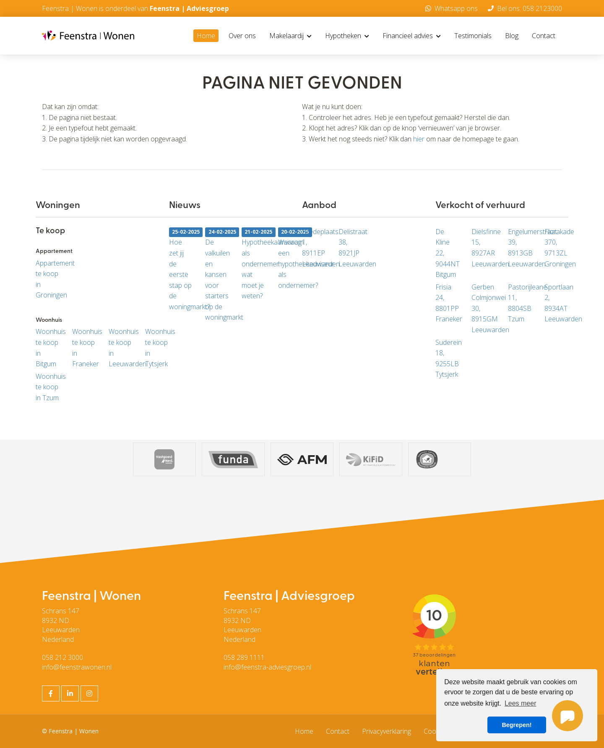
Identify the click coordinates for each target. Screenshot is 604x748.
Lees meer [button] (520, 703)
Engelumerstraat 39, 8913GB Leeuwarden (520, 247)
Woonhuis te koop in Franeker (84, 347)
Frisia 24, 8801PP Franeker (447, 303)
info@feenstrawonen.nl (77, 667)
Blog (511, 35)
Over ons (242, 35)
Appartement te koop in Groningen (48, 279)
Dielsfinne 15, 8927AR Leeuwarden (483, 247)
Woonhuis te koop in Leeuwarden (121, 347)
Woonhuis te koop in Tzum (48, 387)
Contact (543, 35)
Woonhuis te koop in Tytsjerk (157, 347)
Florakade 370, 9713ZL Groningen (556, 247)
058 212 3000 (62, 657)
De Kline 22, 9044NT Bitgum (447, 253)
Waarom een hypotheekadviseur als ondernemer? (290, 258)
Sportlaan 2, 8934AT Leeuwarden (556, 303)
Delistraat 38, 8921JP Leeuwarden (350, 247)
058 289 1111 (244, 657)
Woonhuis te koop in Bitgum (48, 347)
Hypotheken (347, 35)
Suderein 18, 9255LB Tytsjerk (447, 358)
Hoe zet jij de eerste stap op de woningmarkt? (181, 269)
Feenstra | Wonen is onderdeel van (135, 8)
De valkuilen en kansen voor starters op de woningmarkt (217, 274)
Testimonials (473, 35)
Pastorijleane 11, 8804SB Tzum (520, 303)
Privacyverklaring (386, 731)
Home (206, 35)
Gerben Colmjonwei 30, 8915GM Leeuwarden (483, 308)
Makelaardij (290, 35)
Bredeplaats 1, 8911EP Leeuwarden (314, 247)
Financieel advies (412, 35)
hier (418, 138)
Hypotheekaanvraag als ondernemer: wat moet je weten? (254, 263)
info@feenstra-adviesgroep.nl (267, 667)
